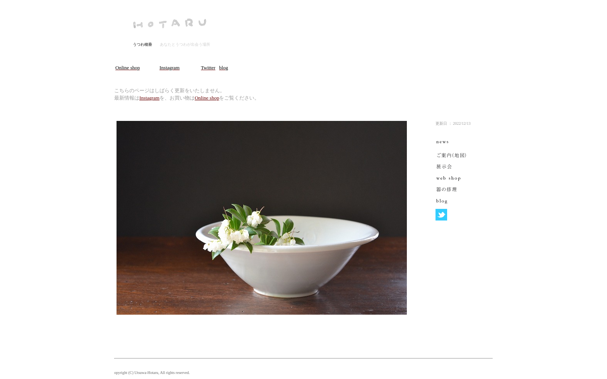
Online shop (207, 98)
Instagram (149, 98)
